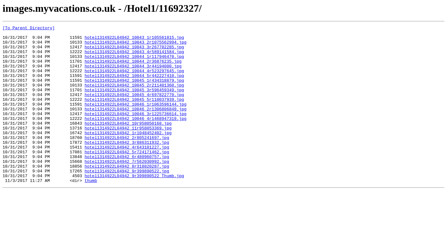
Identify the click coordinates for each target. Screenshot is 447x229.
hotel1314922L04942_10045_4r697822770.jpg (134, 109)
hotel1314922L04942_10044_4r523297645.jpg (134, 80)
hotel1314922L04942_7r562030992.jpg (126, 189)
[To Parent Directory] (29, 28)
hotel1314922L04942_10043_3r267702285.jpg (134, 51)
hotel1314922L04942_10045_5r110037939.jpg (134, 114)
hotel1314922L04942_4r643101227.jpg (126, 172)
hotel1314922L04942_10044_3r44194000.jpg (132, 74)
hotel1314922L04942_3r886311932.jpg (126, 166)
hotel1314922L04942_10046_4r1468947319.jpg (135, 137)
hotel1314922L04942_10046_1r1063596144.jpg (135, 120)
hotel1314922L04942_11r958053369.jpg (127, 149)
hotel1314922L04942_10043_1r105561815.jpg (134, 40)
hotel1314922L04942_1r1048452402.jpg (127, 154)
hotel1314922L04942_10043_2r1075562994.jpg (135, 46)
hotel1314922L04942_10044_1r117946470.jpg (134, 63)
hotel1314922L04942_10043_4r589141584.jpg (134, 57)
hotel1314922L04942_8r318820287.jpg (126, 195)
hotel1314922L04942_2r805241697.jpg (126, 160)
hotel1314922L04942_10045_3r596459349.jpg (134, 103)
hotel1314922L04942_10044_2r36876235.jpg (132, 69)
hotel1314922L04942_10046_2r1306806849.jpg (135, 126)
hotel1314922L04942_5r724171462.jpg (126, 177)
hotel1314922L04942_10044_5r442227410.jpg (134, 86)
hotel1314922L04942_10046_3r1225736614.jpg (135, 132)
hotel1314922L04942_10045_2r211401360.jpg (134, 97)
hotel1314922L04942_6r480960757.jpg (126, 183)
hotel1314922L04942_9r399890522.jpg (126, 200)
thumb (90, 212)
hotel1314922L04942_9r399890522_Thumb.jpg (134, 206)
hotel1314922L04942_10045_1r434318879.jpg (134, 91)
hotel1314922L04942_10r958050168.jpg (127, 143)
